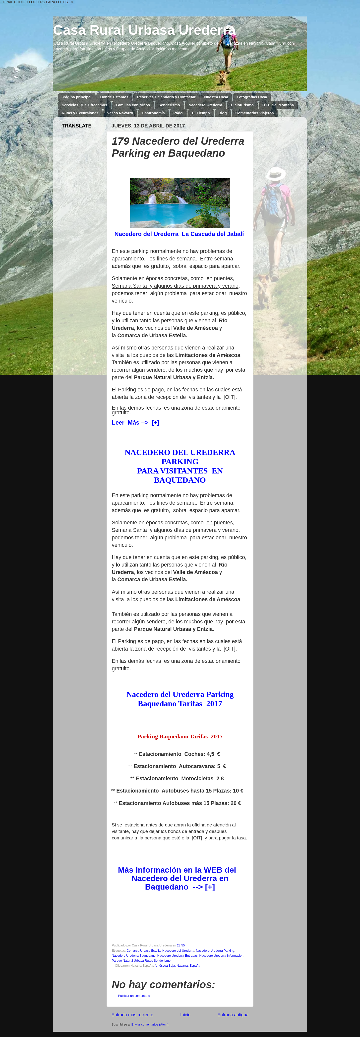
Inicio (185, 1014)
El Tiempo (201, 113)
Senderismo (169, 105)
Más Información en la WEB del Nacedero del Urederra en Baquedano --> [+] (177, 878)
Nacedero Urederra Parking (215, 950)
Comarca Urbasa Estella (144, 950)
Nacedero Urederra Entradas (177, 955)
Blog (223, 113)
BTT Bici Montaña (278, 105)
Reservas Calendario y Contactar (166, 97)
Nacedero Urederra (205, 105)
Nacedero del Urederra (178, 950)
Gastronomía (153, 113)
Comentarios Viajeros (255, 113)
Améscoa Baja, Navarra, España (177, 965)
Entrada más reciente (132, 1014)
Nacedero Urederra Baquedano (134, 955)
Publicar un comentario (134, 996)
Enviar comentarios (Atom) (150, 1024)
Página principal (77, 97)
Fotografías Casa (252, 97)
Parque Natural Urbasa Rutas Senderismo (141, 960)
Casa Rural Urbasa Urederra (144, 30)
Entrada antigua (233, 1014)
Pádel (178, 113)
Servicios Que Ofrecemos (84, 105)
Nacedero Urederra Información (221, 955)
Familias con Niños (133, 105)
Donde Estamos (114, 97)
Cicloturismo (242, 105)
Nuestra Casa (216, 97)
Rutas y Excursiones (80, 113)
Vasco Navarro (120, 113)
